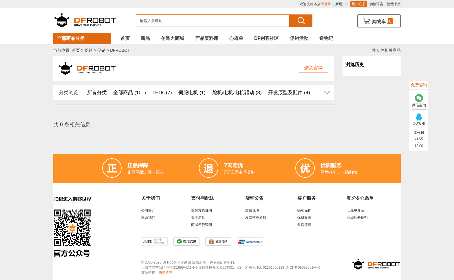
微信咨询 (418, 99)
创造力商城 (172, 38)
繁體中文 (394, 4)
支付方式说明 (201, 210)
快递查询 (166, 272)
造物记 (326, 38)
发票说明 (252, 210)
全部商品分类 (71, 38)
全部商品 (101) (129, 92)
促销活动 (299, 38)
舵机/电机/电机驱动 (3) (237, 92)
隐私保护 (304, 210)
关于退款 (198, 218)
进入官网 (313, 67)
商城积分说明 (357, 218)
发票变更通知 (255, 218)
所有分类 (97, 92)
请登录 (326, 4)
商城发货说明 (201, 225)
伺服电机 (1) (192, 92)
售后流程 (304, 225)
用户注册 (359, 4)
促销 (89, 50)
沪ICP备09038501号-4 (302, 268)
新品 (145, 38)
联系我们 (148, 218)
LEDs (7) (162, 92)
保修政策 (304, 218)
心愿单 (236, 38)
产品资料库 (206, 38)
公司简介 (148, 210)
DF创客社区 (266, 38)
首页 (125, 38)
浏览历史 (354, 64)
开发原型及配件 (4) (289, 92)
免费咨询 (419, 85)
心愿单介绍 (355, 210)
